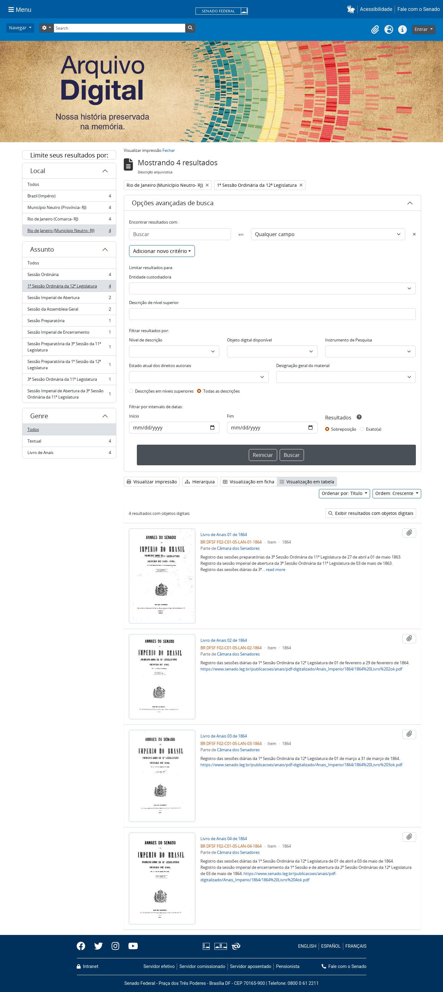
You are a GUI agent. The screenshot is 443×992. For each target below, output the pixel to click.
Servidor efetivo (159, 966)
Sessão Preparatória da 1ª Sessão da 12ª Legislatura (69, 364)
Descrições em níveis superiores (164, 391)
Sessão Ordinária (69, 275)
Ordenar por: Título (343, 493)
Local (37, 171)
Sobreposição (343, 429)
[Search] (119, 28)
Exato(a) (373, 429)
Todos (33, 184)
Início (134, 416)
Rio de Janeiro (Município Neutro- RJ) (69, 231)
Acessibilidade (376, 9)
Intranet (88, 966)
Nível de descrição (145, 340)
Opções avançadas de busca (173, 203)
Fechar (168, 150)
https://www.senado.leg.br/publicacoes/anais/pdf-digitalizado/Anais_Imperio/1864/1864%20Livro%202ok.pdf (301, 669)
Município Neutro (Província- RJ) (69, 208)
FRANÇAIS (356, 946)
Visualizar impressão (152, 482)
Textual (69, 442)
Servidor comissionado (202, 966)
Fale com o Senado (418, 9)
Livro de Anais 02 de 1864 (223, 640)
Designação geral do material (303, 365)
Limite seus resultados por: (69, 155)
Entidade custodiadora (150, 277)
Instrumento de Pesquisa (348, 340)
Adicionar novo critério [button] (160, 251)
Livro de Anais (69, 453)
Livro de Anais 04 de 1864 (223, 838)
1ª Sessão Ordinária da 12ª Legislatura (69, 287)
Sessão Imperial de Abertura (69, 298)
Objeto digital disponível (249, 340)
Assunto (42, 249)
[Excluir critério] (414, 234)
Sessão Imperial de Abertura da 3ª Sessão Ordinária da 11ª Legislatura (69, 394)
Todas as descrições (221, 391)
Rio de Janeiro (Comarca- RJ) (69, 220)
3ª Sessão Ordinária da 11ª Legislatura (69, 380)
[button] (352, 9)
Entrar (422, 29)
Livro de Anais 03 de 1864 (223, 736)
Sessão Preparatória (69, 322)
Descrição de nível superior (154, 302)
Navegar (18, 28)
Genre (39, 416)
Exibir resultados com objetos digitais (370, 513)
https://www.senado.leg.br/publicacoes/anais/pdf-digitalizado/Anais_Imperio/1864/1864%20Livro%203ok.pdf (301, 764)
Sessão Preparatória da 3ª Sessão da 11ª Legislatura (69, 347)
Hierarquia (200, 482)
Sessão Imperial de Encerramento (69, 333)
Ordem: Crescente (395, 493)
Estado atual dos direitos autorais (160, 365)
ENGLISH (307, 946)
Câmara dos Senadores (238, 548)
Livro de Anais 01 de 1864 (223, 534)
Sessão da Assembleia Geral (69, 310)
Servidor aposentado (250, 966)
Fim (230, 416)
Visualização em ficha (248, 482)
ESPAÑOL (330, 946)
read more (275, 569)
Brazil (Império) (69, 197)
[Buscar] (180, 234)
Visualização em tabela (307, 482)
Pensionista (288, 966)
